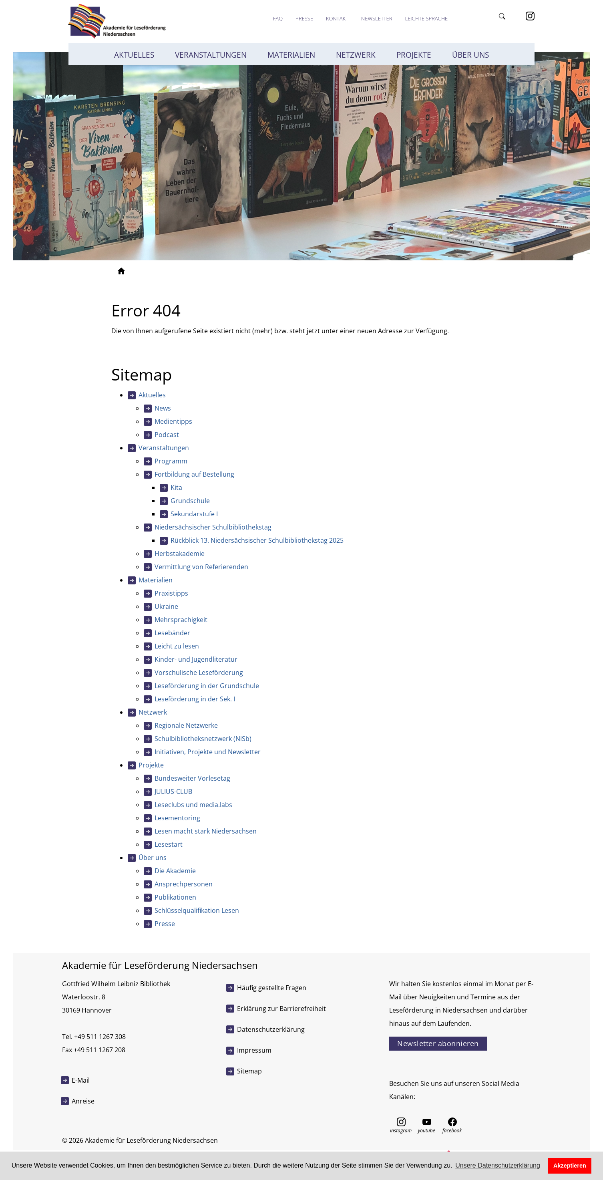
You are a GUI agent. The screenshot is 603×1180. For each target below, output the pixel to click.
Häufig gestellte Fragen (271, 987)
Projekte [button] (413, 55)
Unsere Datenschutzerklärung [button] (497, 1165)
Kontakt (337, 18)
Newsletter (376, 18)
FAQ (278, 18)
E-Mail (81, 1080)
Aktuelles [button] (134, 55)
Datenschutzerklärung (271, 1029)
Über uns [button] (470, 55)
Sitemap (249, 1071)
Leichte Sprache (426, 18)
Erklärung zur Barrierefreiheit (281, 1008)
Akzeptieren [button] (569, 1165)
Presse (304, 18)
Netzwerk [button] (356, 55)
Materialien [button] (291, 55)
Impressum (254, 1050)
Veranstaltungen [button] (211, 55)
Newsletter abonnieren (438, 1043)
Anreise (83, 1101)
